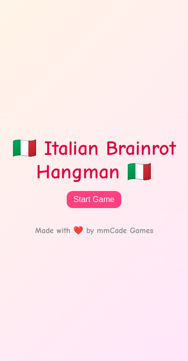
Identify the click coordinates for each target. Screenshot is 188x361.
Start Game (94, 199)
